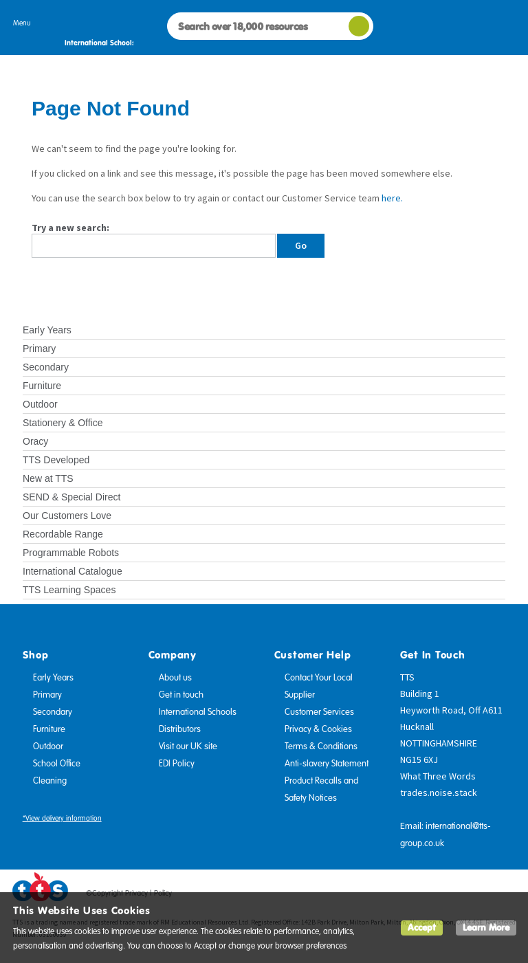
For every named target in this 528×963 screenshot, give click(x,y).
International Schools (197, 712)
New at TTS (48, 478)
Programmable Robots (71, 552)
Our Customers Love (67, 515)
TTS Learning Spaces (69, 589)
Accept (422, 927)
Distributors (180, 729)
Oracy (35, 441)
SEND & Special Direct (71, 496)
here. (392, 198)
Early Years (47, 329)
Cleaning (50, 780)
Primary (39, 348)
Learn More (486, 927)
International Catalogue (72, 571)
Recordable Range (63, 534)
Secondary (46, 367)
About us (175, 677)
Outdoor (40, 404)
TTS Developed (56, 459)
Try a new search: (70, 227)
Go (301, 245)
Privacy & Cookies (318, 729)
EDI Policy (177, 763)
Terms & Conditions (321, 746)
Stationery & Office (62, 422)
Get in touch (181, 694)
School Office (56, 763)
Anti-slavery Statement (326, 763)
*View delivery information (62, 818)
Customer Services (319, 712)
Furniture (42, 385)
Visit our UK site (188, 746)
